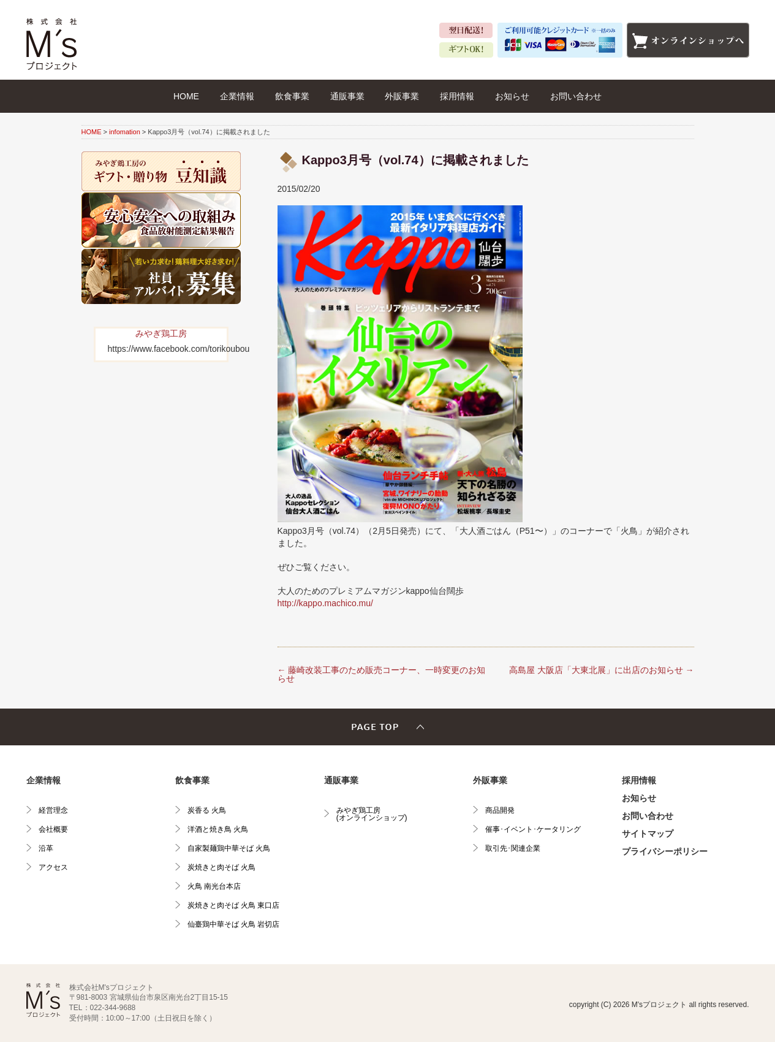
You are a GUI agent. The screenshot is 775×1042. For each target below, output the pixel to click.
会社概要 (53, 829)
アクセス (53, 867)
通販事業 (347, 96)
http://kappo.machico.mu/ (325, 603)
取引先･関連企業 (512, 848)
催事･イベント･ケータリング (533, 829)
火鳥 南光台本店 (214, 886)
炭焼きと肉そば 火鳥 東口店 (233, 905)
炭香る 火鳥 (206, 810)
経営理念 (53, 810)
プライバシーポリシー (665, 851)
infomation (124, 131)
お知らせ (512, 96)
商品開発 (500, 810)
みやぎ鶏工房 (161, 333)
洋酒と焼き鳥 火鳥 (217, 829)
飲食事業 (292, 96)
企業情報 (237, 96)
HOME (186, 96)
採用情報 (457, 96)
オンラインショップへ (688, 40)
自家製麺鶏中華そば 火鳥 (228, 848)
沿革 (46, 848)
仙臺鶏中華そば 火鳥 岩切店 (233, 924)
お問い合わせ (576, 96)
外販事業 (402, 96)
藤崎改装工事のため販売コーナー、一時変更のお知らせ (382, 674)
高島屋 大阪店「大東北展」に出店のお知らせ (601, 670)
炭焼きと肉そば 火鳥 (221, 867)
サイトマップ (647, 833)
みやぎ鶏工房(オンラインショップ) (371, 814)
